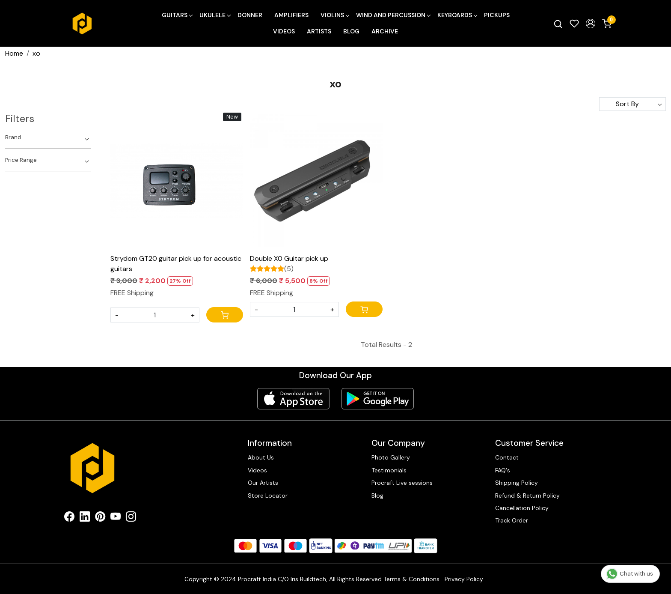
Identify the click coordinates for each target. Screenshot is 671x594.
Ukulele (214, 15)
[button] (590, 23)
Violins (335, 15)
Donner (250, 15)
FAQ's (502, 470)
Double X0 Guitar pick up (289, 258)
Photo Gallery (390, 457)
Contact (507, 457)
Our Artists (263, 483)
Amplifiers (291, 15)
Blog (351, 31)
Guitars (177, 15)
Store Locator (268, 495)
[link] (558, 23)
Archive (384, 31)
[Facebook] (69, 518)
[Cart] (224, 314)
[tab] (48, 137)
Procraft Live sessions (402, 483)
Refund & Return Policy (527, 495)
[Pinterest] (100, 518)
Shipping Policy (516, 483)
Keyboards (457, 15)
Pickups (497, 15)
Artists (319, 31)
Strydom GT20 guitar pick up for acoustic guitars (175, 263)
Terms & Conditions (411, 579)
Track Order (511, 520)
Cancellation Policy (522, 508)
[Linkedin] (85, 518)
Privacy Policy (464, 579)
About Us (261, 457)
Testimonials (389, 470)
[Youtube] (115, 518)
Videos (284, 31)
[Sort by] (632, 104)
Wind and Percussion (393, 15)
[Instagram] (131, 518)
